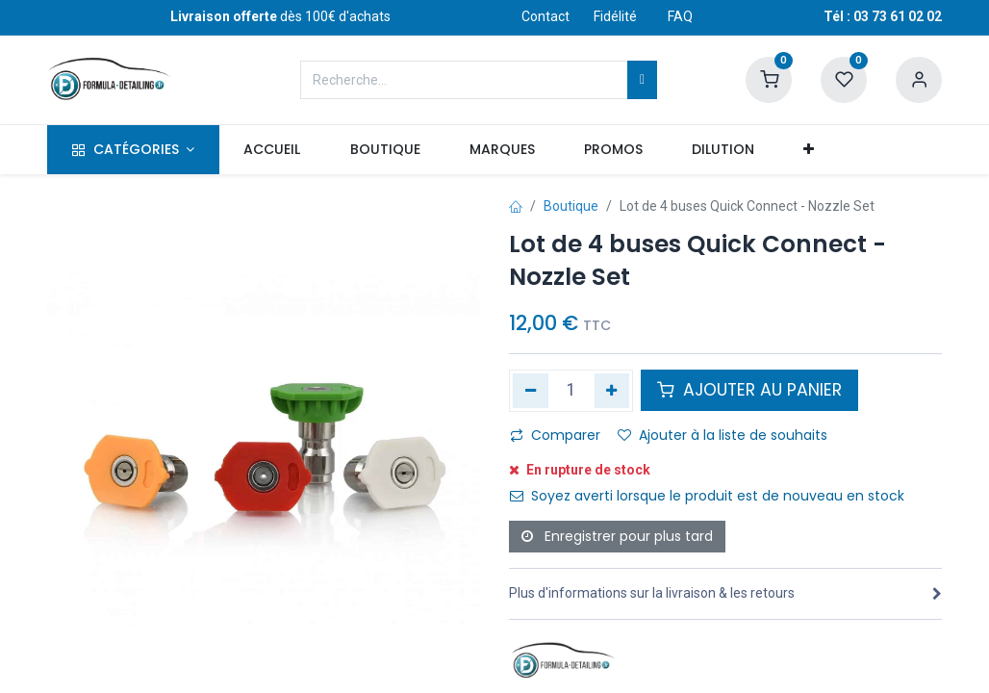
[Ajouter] (612, 390)
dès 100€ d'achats (280, 16)
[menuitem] (272, 150)
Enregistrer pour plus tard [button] (617, 536)
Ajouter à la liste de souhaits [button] (722, 435)
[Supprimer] (530, 390)
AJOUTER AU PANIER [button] (749, 389)
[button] (809, 150)
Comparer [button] (555, 435)
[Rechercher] (642, 80)
